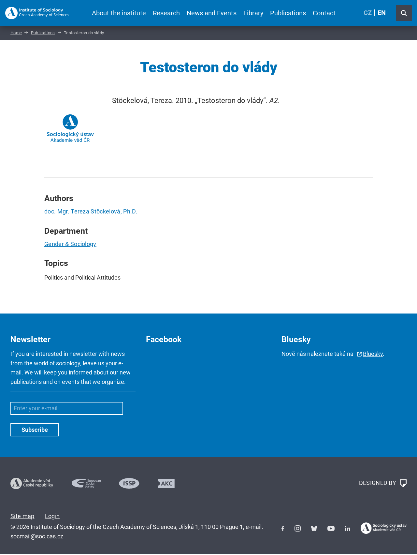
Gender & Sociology (70, 244)
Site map (22, 516)
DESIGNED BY (383, 484)
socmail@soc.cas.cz (36, 536)
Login (52, 516)
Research (166, 13)
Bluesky (373, 354)
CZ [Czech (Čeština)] (368, 13)
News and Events (212, 13)
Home (16, 33)
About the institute (119, 13)
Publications (288, 13)
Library (253, 13)
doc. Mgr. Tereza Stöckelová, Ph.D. (90, 212)
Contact (324, 13)
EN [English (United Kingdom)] (382, 13)
